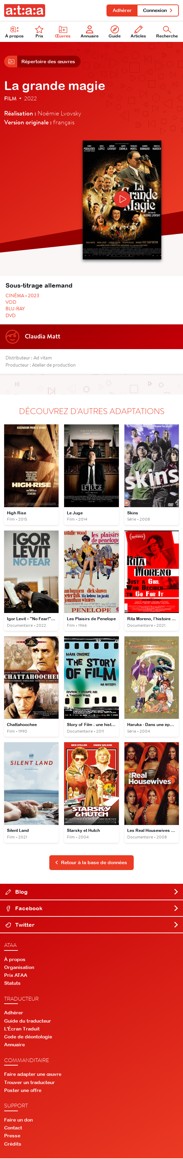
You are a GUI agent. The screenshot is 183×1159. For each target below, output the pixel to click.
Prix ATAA (15, 976)
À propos (15, 959)
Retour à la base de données (91, 863)
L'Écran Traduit (22, 1029)
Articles (138, 32)
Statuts (12, 984)
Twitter (92, 925)
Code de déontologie (28, 1037)
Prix (39, 32)
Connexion (158, 10)
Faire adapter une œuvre (32, 1075)
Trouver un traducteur (29, 1082)
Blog (92, 892)
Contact (13, 1128)
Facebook (92, 908)
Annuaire (90, 32)
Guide (115, 32)
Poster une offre (22, 1091)
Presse (12, 1136)
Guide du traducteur (27, 1021)
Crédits (12, 1144)
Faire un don (18, 1120)
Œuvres (63, 32)
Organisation (19, 967)
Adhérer (121, 10)
